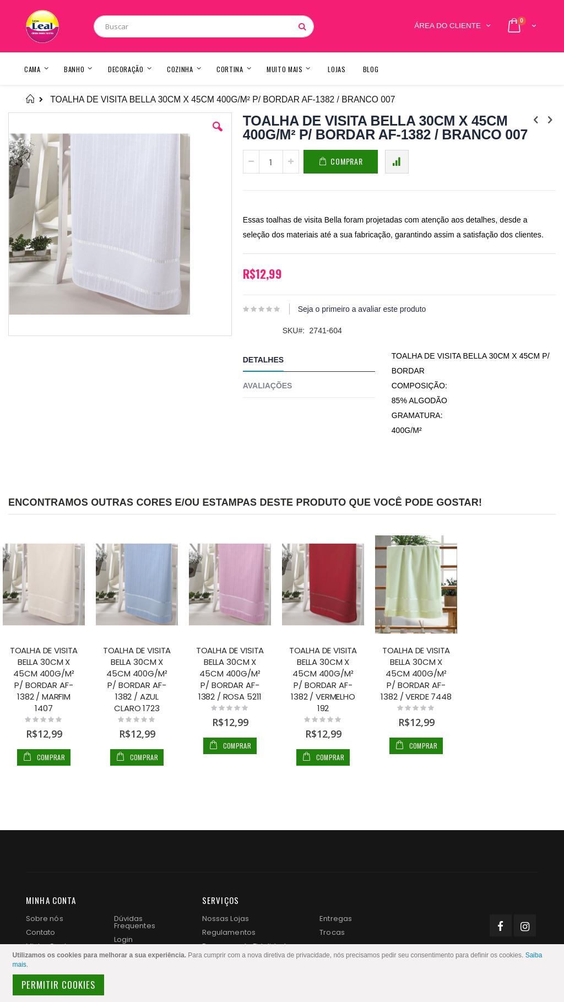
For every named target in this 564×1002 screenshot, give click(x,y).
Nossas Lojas (225, 918)
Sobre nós (44, 918)
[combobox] (204, 26)
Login (123, 939)
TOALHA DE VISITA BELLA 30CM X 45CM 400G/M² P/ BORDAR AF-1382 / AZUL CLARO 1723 (137, 679)
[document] (284, 973)
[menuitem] (371, 68)
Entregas (335, 918)
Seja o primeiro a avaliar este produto (362, 309)
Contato (40, 932)
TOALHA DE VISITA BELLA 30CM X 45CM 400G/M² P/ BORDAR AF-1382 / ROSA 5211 (230, 673)
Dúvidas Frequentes (134, 922)
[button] (217, 135)
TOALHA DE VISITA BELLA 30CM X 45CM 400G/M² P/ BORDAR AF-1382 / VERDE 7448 (416, 673)
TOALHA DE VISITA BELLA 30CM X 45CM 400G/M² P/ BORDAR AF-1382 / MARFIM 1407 (44, 679)
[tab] (317, 362)
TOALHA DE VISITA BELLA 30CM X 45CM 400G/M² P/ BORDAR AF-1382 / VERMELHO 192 (323, 679)
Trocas (331, 932)
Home (30, 99)
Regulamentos (229, 932)
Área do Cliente (447, 25)
